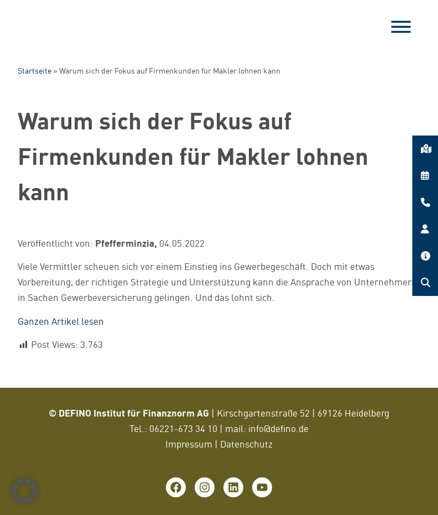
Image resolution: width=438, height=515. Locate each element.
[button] (24, 490)
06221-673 (172, 428)
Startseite (34, 71)
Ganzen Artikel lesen (61, 321)
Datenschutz (246, 444)
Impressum (188, 444)
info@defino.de (278, 428)
